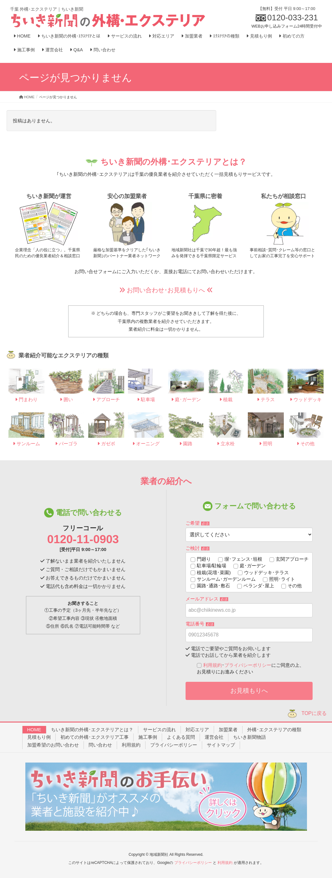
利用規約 (212, 665)
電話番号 (200, 623)
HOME (34, 729)
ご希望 (198, 523)
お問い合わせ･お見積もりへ (166, 290)
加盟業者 (228, 729)
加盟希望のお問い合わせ (53, 745)
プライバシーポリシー (247, 665)
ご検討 (198, 548)
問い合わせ (100, 745)
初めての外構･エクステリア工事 (94, 737)
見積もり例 (39, 737)
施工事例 (147, 737)
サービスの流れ (159, 729)
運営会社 (214, 737)
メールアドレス (207, 598)
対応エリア (197, 729)
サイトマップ (221, 745)
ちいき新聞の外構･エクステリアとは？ (92, 729)
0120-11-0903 (83, 539)
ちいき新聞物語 (249, 737)
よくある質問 (181, 737)
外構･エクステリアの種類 (274, 729)
